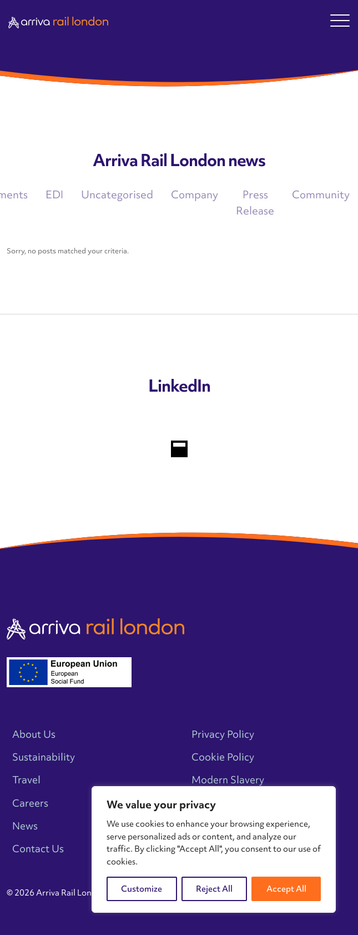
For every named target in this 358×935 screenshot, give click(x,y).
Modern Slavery (227, 780)
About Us (34, 734)
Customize (141, 888)
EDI (54, 194)
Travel (26, 780)
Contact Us (38, 849)
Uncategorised (117, 194)
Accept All (286, 888)
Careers (30, 803)
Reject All (214, 888)
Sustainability (43, 757)
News (25, 826)
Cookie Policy (222, 757)
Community (321, 194)
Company (194, 194)
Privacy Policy (222, 734)
